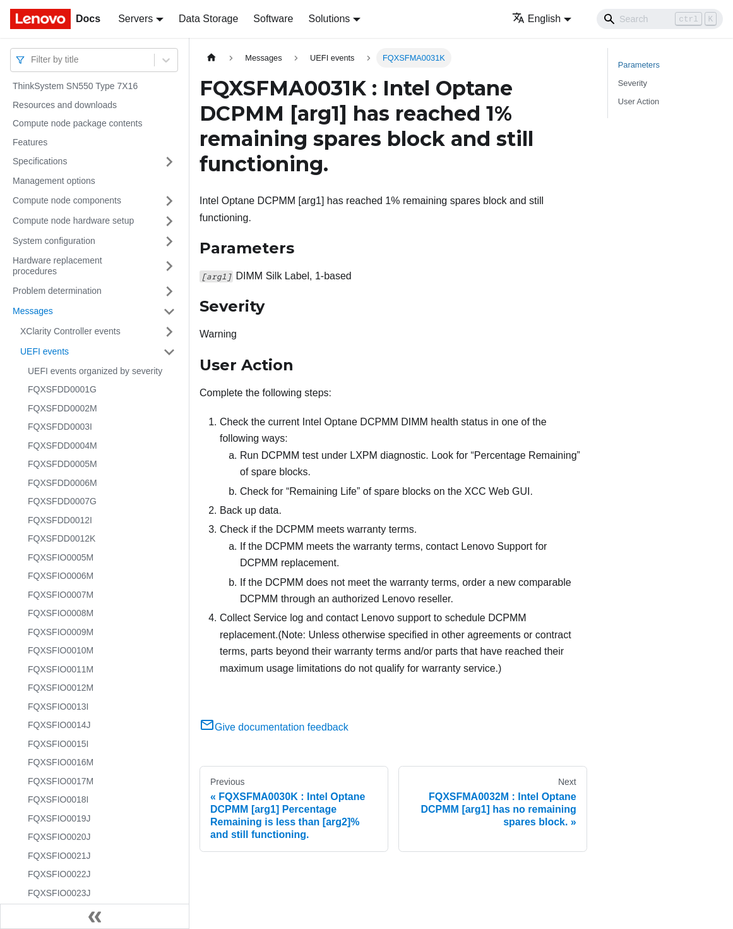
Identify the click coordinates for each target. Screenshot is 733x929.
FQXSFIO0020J (59, 837)
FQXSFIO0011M (60, 669)
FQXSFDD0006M (62, 483)
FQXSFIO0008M (60, 613)
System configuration (54, 241)
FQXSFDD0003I (60, 427)
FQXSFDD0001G (62, 389)
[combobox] (32, 59)
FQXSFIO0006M (60, 576)
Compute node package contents (77, 123)
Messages (33, 311)
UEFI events (44, 351)
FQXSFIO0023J (59, 893)
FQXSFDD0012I (60, 520)
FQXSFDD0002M (62, 408)
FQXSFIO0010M (60, 650)
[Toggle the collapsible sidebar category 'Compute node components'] (169, 201)
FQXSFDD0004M (62, 445)
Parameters (639, 65)
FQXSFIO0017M (60, 781)
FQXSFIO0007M (60, 595)
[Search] (660, 19)
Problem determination (57, 291)
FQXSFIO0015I (58, 744)
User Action (638, 101)
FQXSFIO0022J (59, 874)
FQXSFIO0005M (60, 557)
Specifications (40, 161)
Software (273, 18)
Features (30, 142)
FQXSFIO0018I (58, 799)
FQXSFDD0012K (61, 538)
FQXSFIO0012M (60, 688)
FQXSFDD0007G (62, 501)
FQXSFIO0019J (59, 818)
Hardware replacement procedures (57, 266)
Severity (632, 83)
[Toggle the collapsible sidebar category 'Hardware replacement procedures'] (169, 266)
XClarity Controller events (70, 331)
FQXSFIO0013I (58, 706)
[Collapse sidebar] (94, 916)
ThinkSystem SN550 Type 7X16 (75, 86)
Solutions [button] (329, 18)
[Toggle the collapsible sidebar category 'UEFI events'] (169, 352)
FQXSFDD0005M (62, 464)
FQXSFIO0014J (59, 725)
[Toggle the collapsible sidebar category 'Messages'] (169, 311)
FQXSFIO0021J (59, 856)
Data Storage (208, 18)
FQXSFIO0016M (60, 762)
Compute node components (67, 200)
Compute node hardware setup (73, 221)
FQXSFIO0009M (60, 632)
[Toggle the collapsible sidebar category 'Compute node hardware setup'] (169, 221)
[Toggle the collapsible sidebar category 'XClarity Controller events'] (169, 332)
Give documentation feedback (274, 727)
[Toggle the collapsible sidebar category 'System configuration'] (169, 241)
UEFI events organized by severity (95, 371)
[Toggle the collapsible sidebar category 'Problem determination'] (169, 291)
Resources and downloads (65, 105)
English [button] (536, 18)
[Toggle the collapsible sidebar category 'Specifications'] (169, 162)
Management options (54, 181)
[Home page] (211, 58)
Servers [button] (135, 18)
